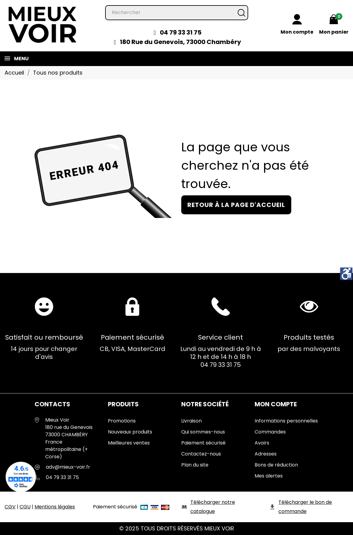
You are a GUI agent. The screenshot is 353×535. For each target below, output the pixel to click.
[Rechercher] (176, 12)
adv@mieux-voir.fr (68, 466)
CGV (10, 506)
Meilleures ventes (129, 442)
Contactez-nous (201, 453)
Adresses (266, 453)
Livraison (191, 420)
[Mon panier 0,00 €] (333, 25)
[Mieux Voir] (43, 24)
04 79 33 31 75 (180, 32)
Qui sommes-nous (203, 431)
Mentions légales (55, 506)
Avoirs (262, 442)
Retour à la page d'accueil (236, 205)
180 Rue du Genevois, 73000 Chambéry (180, 42)
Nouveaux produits (130, 431)
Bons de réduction (276, 464)
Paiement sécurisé (203, 442)
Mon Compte (276, 404)
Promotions (122, 420)
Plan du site (194, 464)
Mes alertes (269, 475)
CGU (25, 506)
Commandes (270, 431)
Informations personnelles (286, 420)
